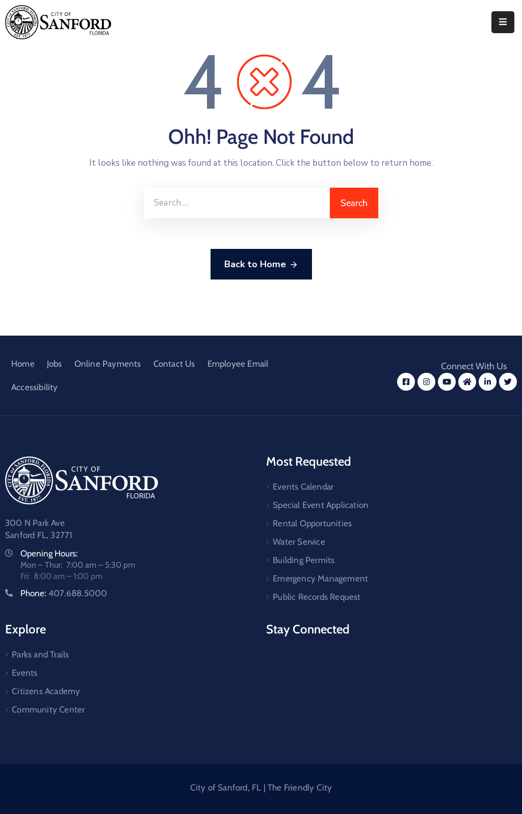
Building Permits (303, 560)
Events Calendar (303, 486)
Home (23, 364)
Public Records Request (316, 597)
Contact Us (174, 364)
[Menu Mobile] (502, 22)
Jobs (54, 364)
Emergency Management (320, 578)
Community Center (48, 709)
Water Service (299, 542)
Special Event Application (321, 505)
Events (24, 673)
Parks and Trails (40, 654)
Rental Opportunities (312, 523)
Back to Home (261, 264)
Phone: (63, 593)
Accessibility (34, 387)
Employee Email (238, 364)
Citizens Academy (46, 691)
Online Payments (107, 364)
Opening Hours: (49, 553)
